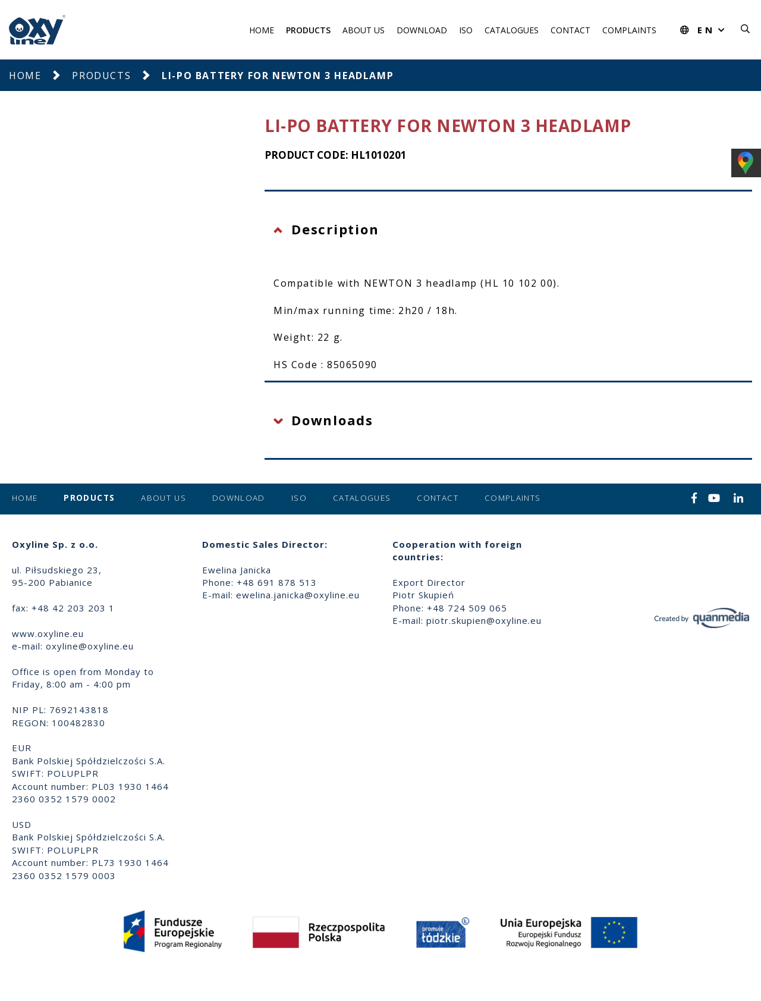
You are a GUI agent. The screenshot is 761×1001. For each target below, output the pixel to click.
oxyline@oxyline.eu (90, 646)
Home (261, 30)
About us (363, 30)
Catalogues (512, 30)
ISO (466, 30)
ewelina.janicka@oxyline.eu (298, 595)
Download (422, 30)
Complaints (629, 30)
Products (308, 30)
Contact (570, 30)
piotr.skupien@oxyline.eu (484, 620)
